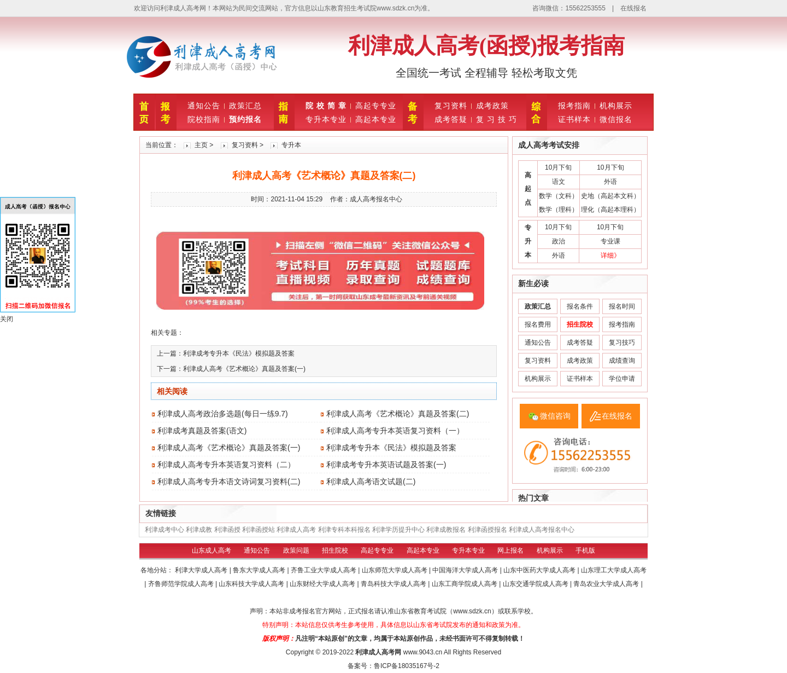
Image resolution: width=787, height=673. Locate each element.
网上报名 (510, 550)
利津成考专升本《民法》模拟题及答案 (239, 353)
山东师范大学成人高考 (395, 570)
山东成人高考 (211, 550)
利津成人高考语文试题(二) (370, 481)
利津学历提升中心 (398, 529)
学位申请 (622, 378)
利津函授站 (258, 529)
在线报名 (633, 8)
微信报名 (616, 119)
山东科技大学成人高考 (252, 584)
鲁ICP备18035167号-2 (406, 666)
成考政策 (492, 105)
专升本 (291, 145)
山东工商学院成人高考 (465, 584)
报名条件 (580, 306)
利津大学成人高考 (202, 570)
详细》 (610, 255)
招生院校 (335, 550)
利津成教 (199, 529)
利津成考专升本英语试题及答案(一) (386, 464)
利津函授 (227, 529)
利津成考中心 (164, 529)
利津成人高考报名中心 (541, 529)
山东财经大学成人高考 (323, 584)
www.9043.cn (422, 652)
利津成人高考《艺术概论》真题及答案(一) (244, 369)
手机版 (585, 550)
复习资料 (450, 105)
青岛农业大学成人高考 (607, 584)
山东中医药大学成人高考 (540, 570)
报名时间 (622, 306)
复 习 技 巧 (496, 119)
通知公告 (203, 105)
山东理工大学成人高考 (614, 570)
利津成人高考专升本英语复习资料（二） (226, 464)
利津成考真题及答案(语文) (201, 430)
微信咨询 (555, 415)
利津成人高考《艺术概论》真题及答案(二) (397, 413)
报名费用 (538, 324)
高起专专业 (375, 105)
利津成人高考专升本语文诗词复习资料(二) (228, 481)
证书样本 (574, 119)
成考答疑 (450, 119)
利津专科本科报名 (344, 529)
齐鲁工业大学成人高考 (324, 570)
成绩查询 (622, 360)
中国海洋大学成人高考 (466, 570)
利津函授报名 (487, 529)
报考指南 (574, 105)
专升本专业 (326, 119)
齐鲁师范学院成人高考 (181, 584)
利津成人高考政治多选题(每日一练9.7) (222, 413)
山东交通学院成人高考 (536, 584)
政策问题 (296, 550)
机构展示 (616, 105)
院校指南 (203, 119)
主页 (201, 145)
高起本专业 (375, 119)
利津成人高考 (296, 529)
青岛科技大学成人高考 (394, 584)
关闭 (6, 319)
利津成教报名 (446, 529)
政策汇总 (245, 105)
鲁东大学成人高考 (260, 570)
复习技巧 (622, 342)
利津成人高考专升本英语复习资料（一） (395, 430)
